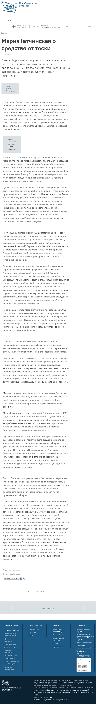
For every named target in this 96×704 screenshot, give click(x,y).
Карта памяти (57, 647)
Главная (4, 33)
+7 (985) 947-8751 (83, 656)
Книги (30, 636)
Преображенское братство (11, 688)
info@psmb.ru (89, 637)
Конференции (33, 629)
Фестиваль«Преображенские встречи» (50, 26)
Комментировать (36, 591)
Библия (34, 26)
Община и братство (11, 630)
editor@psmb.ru (87, 642)
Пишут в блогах (58, 635)
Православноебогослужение (21, 26)
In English (91, 26)
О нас (8, 21)
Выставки (32, 632)
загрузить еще (48, 608)
